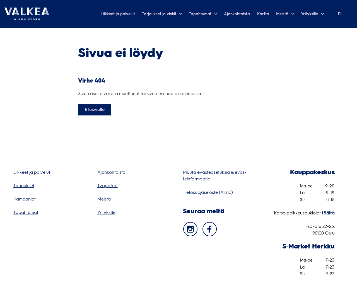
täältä (328, 213)
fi (340, 13)
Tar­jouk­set (23, 185)
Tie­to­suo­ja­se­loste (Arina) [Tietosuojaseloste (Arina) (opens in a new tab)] (208, 192)
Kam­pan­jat (24, 199)
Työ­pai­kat (107, 185)
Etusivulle (95, 109)
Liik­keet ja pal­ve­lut (31, 172)
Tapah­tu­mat (25, 212)
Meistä (104, 199)
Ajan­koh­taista (111, 172)
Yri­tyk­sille (106, 212)
